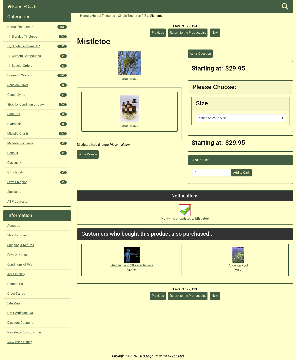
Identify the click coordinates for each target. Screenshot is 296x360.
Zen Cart (178, 356)
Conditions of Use (19, 264)
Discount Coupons (20, 323)
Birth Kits (37, 114)
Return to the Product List (188, 32)
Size (202, 103)
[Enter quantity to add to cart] (211, 172)
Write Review (88, 154)
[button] (285, 7)
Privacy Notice (17, 255)
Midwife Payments (37, 143)
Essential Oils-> (37, 75)
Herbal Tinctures (103, 16)
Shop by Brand (17, 235)
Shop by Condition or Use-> (37, 104)
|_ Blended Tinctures (37, 36)
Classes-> (14, 163)
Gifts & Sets (37, 172)
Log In (30, 7)
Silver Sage (145, 356)
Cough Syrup (37, 95)
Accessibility (16, 274)
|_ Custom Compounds (37, 56)
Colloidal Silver (37, 85)
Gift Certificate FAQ (20, 313)
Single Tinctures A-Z (132, 16)
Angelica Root (238, 265)
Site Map (13, 303)
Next (215, 32)
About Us (13, 226)
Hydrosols (37, 124)
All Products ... (17, 201)
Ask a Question (200, 53)
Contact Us (15, 284)
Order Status (16, 293)
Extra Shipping (37, 182)
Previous (158, 32)
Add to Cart (241, 172)
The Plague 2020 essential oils (131, 265)
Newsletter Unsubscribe (24, 332)
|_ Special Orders (37, 66)
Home (14, 7)
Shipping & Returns (20, 245)
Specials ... (15, 192)
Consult (37, 153)
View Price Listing (19, 342)
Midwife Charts (37, 133)
